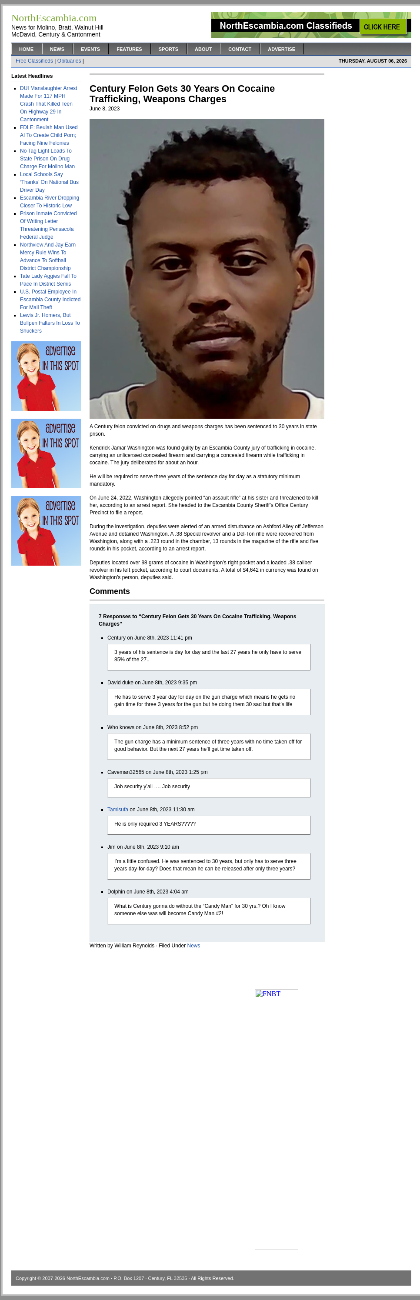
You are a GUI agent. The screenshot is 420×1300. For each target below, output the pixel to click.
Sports (168, 49)
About (203, 49)
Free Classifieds (34, 61)
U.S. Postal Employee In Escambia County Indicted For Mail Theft (50, 299)
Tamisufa (117, 810)
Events (90, 49)
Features (129, 49)
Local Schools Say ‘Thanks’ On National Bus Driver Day (49, 182)
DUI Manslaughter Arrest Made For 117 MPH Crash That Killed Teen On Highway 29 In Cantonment (48, 104)
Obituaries (69, 61)
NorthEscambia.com (88, 1278)
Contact (239, 49)
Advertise (281, 49)
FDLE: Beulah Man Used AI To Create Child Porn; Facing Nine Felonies (49, 135)
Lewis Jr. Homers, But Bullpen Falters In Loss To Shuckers (50, 323)
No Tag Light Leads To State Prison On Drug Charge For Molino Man (47, 159)
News (57, 49)
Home (26, 49)
